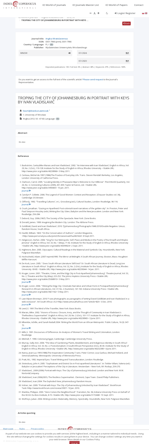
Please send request (93, 79)
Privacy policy (37, 428)
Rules (22, 428)
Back (126, 23)
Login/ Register (125, 13)
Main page (8, 428)
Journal (26, 190)
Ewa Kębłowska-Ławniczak (36, 110)
